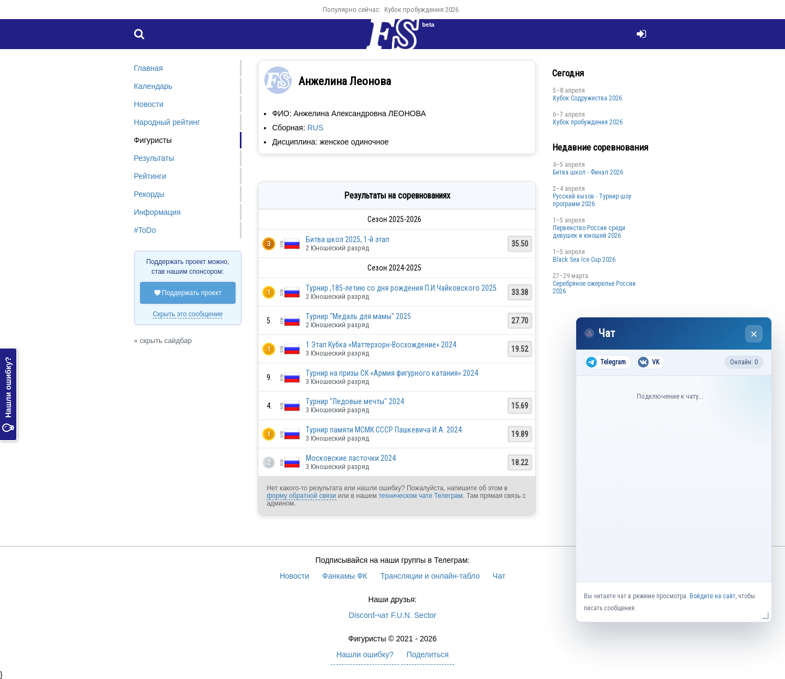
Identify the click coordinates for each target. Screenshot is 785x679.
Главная (148, 68)
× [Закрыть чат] (754, 334)
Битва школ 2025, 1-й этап (347, 239)
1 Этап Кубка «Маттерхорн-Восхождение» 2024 (381, 344)
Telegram (606, 362)
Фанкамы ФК (344, 576)
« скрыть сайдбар (163, 341)
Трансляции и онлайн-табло (430, 576)
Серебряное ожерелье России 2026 (594, 287)
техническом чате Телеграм (420, 496)
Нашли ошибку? (8, 394)
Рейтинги (150, 176)
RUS (315, 127)
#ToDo (145, 230)
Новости (149, 104)
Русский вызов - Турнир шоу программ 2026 (592, 200)
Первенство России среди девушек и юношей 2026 (589, 231)
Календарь (153, 86)
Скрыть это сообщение (187, 314)
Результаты (154, 158)
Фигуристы (153, 140)
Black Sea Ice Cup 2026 (584, 259)
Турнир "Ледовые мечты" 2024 (355, 401)
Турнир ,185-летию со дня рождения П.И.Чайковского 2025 (401, 288)
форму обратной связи (301, 496)
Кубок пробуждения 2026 (421, 9)
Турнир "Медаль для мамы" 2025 (358, 316)
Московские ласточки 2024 (351, 458)
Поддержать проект (188, 293)
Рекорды (149, 194)
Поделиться (428, 654)
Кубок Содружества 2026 (587, 98)
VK (648, 362)
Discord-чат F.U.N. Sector (392, 615)
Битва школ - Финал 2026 (588, 172)
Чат (499, 576)
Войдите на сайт (712, 596)
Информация (157, 212)
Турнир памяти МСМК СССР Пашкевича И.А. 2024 (384, 429)
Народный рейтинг (167, 122)
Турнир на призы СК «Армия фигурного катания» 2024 (392, 373)
